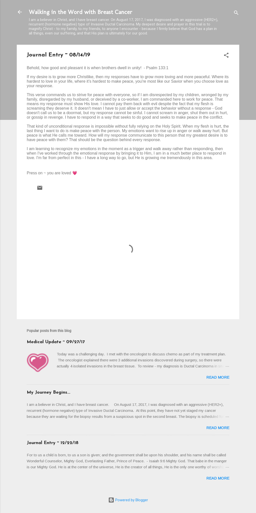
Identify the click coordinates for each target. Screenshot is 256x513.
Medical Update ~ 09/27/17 (56, 342)
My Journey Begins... (48, 392)
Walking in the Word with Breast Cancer (80, 11)
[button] (226, 56)
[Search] (236, 13)
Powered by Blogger (128, 500)
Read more (217, 377)
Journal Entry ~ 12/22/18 (52, 443)
